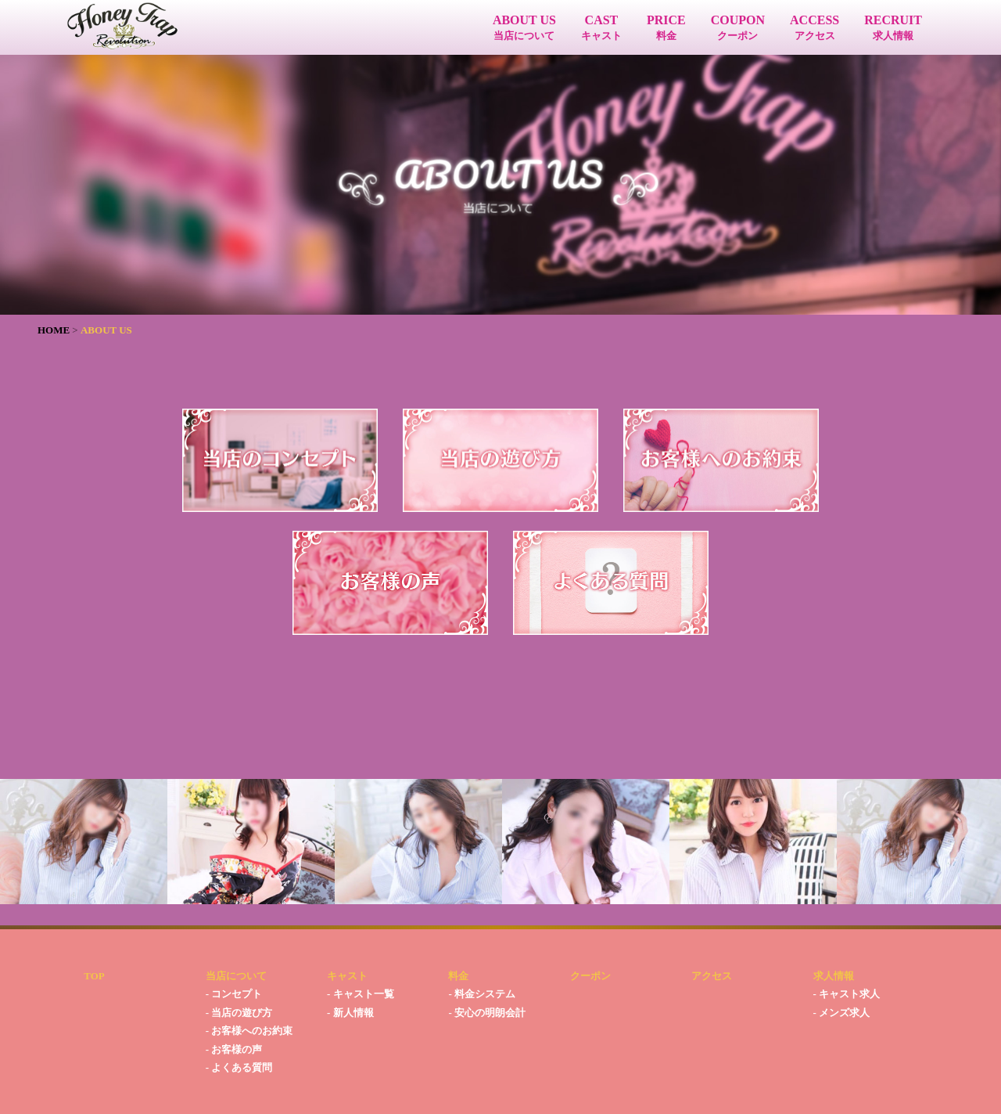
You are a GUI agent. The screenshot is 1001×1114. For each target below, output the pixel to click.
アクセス (711, 976)
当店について (236, 976)
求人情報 (833, 976)
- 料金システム (481, 994)
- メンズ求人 (841, 1012)
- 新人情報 (350, 1012)
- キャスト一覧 (360, 994)
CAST (601, 27)
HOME (54, 330)
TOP (94, 976)
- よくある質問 (239, 1067)
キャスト (347, 976)
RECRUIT (893, 27)
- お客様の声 (234, 1049)
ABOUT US (524, 27)
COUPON (738, 27)
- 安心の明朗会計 (487, 1012)
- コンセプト (234, 994)
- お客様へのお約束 (249, 1030)
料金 (458, 976)
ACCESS (814, 27)
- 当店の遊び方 (239, 1012)
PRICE (666, 27)
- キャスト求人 (847, 994)
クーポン (590, 976)
